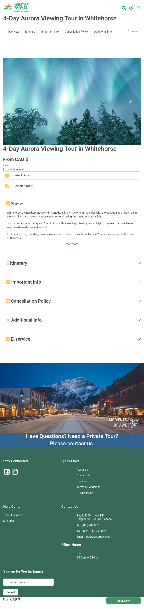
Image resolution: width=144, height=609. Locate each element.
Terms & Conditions (88, 487)
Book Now (123, 600)
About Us (82, 469)
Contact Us (83, 475)
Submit (11, 592)
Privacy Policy (85, 492)
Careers (81, 481)
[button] (138, 7)
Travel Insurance (13, 515)
